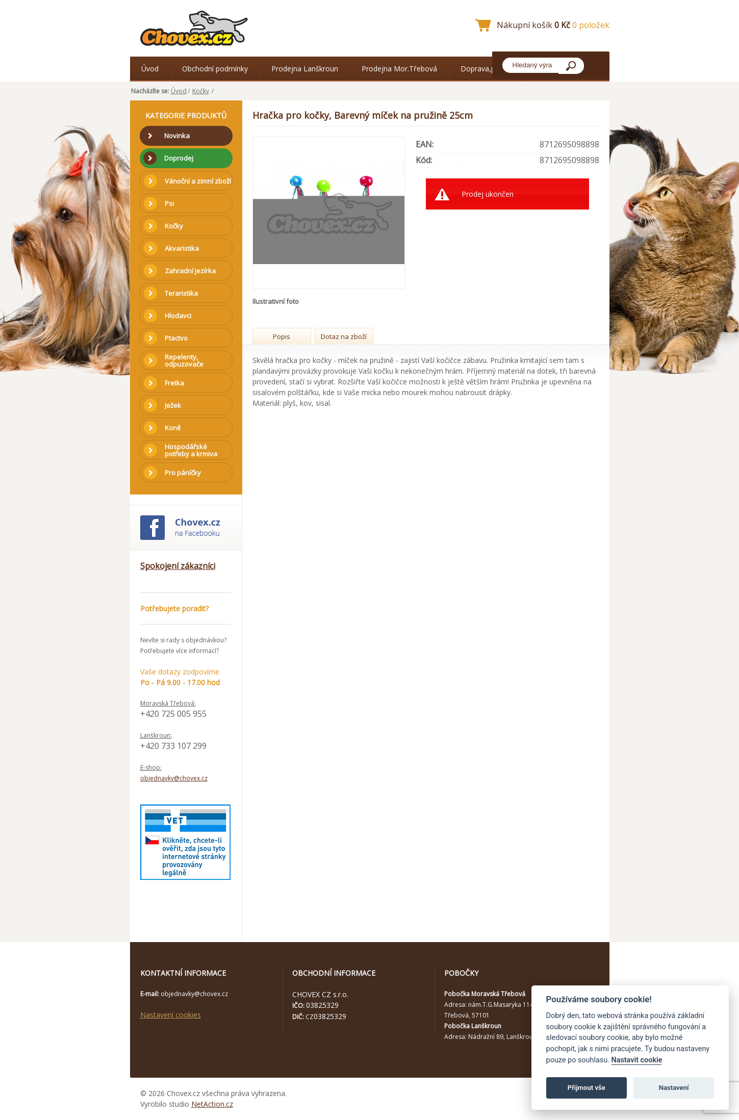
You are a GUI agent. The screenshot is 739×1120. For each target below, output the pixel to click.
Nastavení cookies (170, 1015)
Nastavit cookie (636, 1060)
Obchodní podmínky (215, 68)
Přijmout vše (586, 1087)
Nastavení (674, 1087)
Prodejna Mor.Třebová (399, 68)
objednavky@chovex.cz (174, 778)
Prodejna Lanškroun (304, 68)
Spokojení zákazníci (177, 565)
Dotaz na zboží (344, 336)
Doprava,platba (486, 68)
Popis (281, 336)
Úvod (150, 68)
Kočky (200, 91)
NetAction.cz (212, 1104)
